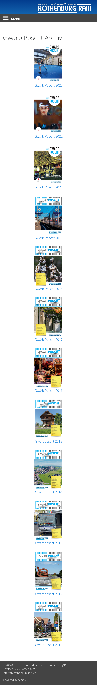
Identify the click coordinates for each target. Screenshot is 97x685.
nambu (22, 680)
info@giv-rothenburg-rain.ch (19, 673)
